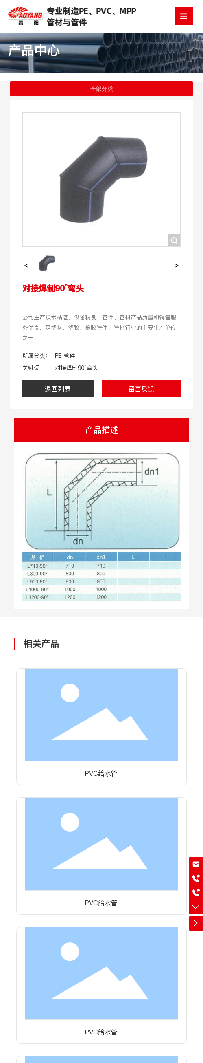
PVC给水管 (101, 773)
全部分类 (101, 89)
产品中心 (34, 50)
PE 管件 (65, 356)
